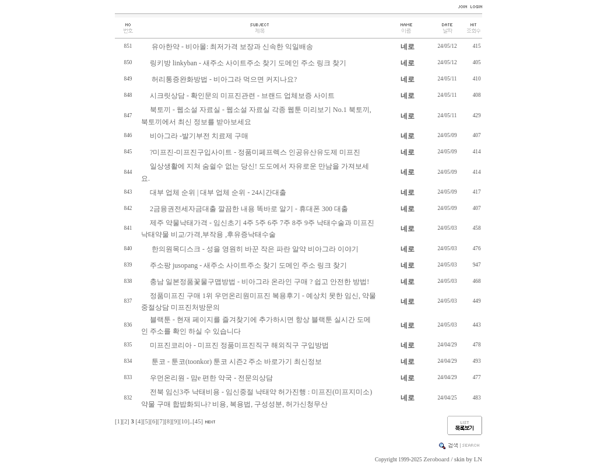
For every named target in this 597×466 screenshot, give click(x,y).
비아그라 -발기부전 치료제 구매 (199, 136)
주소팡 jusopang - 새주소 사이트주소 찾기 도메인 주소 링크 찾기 (248, 265)
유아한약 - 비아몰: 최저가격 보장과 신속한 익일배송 (231, 47)
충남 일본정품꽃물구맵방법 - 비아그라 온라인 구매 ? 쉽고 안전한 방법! (259, 282)
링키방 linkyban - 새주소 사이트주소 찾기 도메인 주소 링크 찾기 (248, 63)
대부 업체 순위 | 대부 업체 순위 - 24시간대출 (218, 192)
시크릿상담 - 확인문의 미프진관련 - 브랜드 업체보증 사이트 (242, 96)
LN (478, 459)
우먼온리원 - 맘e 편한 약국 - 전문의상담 (211, 378)
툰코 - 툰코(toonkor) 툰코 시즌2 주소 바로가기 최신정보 (236, 362)
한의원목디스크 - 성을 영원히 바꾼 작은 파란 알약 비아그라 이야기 (254, 249)
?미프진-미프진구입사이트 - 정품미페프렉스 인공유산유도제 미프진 (255, 152)
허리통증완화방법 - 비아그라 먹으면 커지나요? (223, 79)
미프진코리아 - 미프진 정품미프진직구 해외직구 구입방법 (239, 345)
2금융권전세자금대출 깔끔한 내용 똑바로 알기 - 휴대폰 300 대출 (249, 209)
